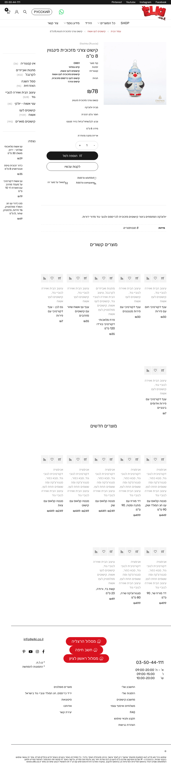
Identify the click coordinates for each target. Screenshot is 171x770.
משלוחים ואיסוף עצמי (123, 705)
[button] (162, 278)
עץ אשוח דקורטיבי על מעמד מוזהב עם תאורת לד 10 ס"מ (13, 186)
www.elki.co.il (33, 761)
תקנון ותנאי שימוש (124, 718)
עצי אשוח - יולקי (25, 103)
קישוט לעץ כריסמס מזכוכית (66, 78)
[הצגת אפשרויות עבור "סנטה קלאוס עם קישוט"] (85, 459)
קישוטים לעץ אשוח (97, 31)
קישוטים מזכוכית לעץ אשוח (66, 74)
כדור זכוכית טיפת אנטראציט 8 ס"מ (13, 167)
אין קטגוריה (28, 63)
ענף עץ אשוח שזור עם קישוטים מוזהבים (78, 311)
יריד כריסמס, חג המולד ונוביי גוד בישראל (48, 693)
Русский (42, 12)
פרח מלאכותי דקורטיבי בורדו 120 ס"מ (106, 324)
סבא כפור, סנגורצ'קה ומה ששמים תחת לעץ (156, 482)
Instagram (145, 2)
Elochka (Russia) (89, 43)
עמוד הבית (116, 31)
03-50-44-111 (12, 2)
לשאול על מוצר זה (56, 182)
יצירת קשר (66, 712)
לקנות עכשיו (72, 166)
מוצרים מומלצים (63, 686)
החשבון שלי (128, 686)
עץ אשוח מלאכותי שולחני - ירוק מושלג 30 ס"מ (13, 150)
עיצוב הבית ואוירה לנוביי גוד (104, 297)
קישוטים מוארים (25, 121)
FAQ (132, 712)
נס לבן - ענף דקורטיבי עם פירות (55, 311)
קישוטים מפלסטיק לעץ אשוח (106, 310)
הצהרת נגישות (126, 724)
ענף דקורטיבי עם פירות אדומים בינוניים (156, 403)
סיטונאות (66, 699)
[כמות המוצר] (87, 145)
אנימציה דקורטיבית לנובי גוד (156, 474)
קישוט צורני (74, 81)
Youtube (130, 2)
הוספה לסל (70, 156)
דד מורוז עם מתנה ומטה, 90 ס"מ (131, 505)
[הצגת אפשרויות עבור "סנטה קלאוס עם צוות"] (59, 459)
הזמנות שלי (128, 693)
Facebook (161, 2)
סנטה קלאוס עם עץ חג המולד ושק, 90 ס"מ (155, 505)
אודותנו (67, 705)
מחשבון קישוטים (126, 699)
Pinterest (117, 2)
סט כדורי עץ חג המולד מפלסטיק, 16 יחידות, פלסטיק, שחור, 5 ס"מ (12, 208)
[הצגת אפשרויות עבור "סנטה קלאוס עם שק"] (111, 459)
